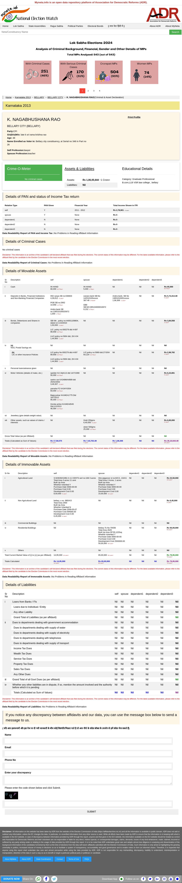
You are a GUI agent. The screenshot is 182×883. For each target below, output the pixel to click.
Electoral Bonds (95, 26)
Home (5, 26)
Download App (109, 879)
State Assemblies (37, 26)
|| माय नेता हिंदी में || (116, 26)
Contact (60, 859)
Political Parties (75, 26)
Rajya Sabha (56, 26)
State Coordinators (43, 859)
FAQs (87, 859)
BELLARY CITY (55, 97)
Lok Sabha (18, 26)
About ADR (155, 26)
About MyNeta (172, 26)
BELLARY (39, 97)
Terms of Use (74, 859)
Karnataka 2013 (23, 97)
